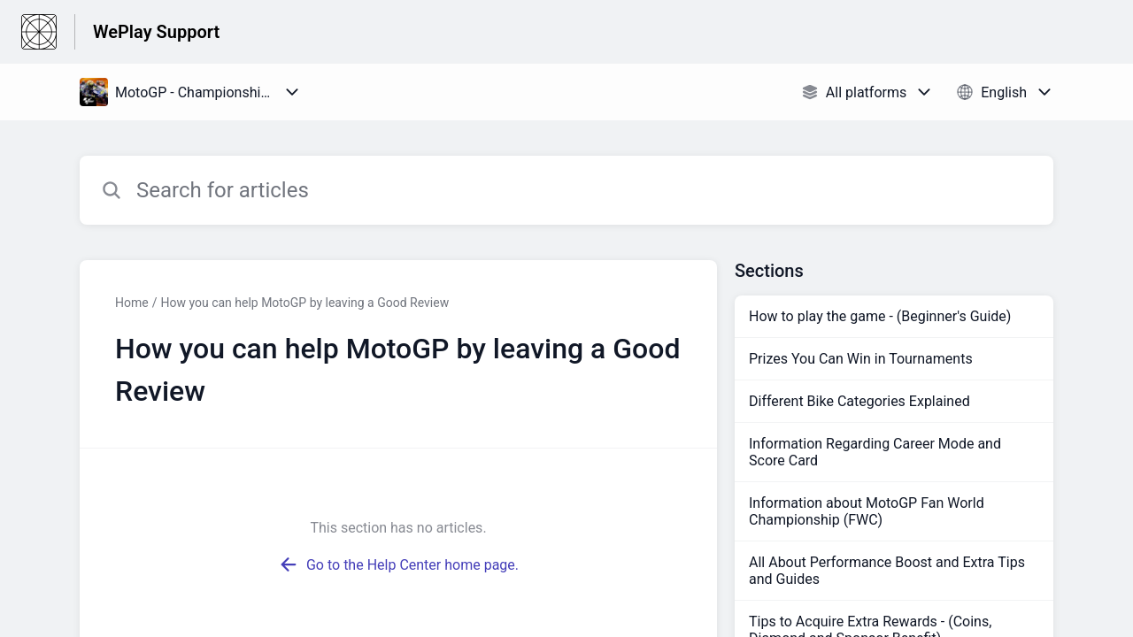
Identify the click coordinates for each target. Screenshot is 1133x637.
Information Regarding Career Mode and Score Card (875, 452)
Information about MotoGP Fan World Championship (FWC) (866, 511)
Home (132, 302)
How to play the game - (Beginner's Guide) (880, 316)
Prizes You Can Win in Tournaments (861, 358)
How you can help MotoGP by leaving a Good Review (304, 302)
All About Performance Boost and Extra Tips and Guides (887, 570)
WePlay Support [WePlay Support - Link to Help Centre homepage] (156, 31)
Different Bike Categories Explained (859, 401)
